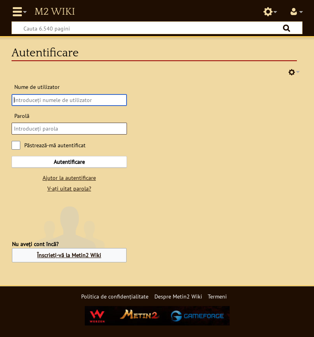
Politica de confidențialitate (114, 296)
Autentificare (69, 162)
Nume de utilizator (37, 87)
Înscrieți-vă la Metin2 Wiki (69, 255)
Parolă (21, 115)
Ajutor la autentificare (69, 177)
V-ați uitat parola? (69, 188)
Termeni (217, 296)
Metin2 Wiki (54, 11)
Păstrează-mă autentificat (55, 145)
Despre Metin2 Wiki (178, 296)
